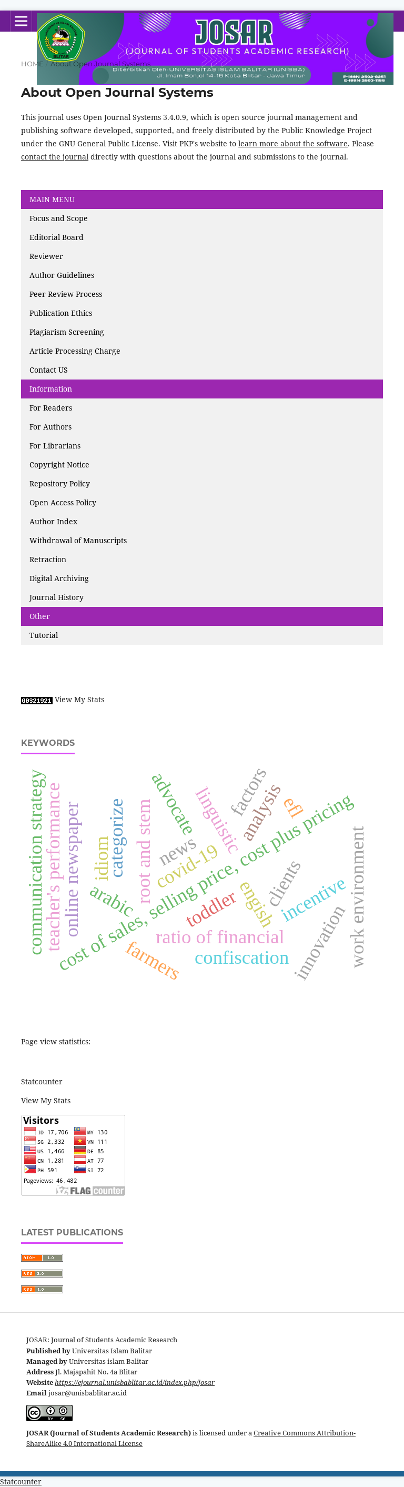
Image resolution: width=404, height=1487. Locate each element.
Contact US (48, 370)
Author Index (53, 521)
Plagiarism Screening (66, 332)
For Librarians (54, 446)
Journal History (56, 597)
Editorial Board (56, 237)
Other (39, 616)
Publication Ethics (60, 313)
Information (50, 389)
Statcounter (42, 1081)
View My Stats (79, 699)
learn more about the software (293, 143)
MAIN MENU (52, 199)
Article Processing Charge (76, 351)
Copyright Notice (59, 465)
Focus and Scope (58, 218)
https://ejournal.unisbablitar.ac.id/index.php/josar (135, 1382)
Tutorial (44, 635)
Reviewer (46, 256)
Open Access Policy (62, 502)
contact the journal (54, 157)
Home (32, 63)
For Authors (50, 427)
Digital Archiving (59, 578)
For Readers (50, 408)
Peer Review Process (65, 294)
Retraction (47, 559)
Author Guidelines (61, 275)
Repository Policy (59, 483)
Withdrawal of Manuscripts (78, 540)
